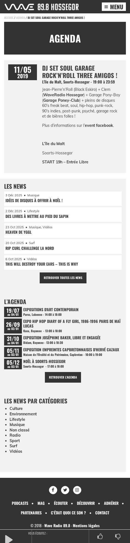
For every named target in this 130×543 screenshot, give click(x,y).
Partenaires (31, 512)
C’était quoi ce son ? (68, 512)
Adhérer (111, 503)
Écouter (61, 503)
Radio (15, 435)
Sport (15, 440)
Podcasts (20, 503)
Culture (16, 408)
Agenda (20, 18)
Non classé (20, 430)
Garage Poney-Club (61, 100)
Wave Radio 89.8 (57, 525)
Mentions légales (86, 525)
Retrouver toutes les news (63, 277)
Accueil (8, 18)
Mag (41, 503)
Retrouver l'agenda (63, 377)
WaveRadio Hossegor (63, 94)
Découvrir (86, 503)
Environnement (23, 414)
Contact (102, 512)
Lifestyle (17, 419)
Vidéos (16, 451)
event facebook (99, 125)
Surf (13, 445)
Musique (17, 424)
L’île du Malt (53, 143)
